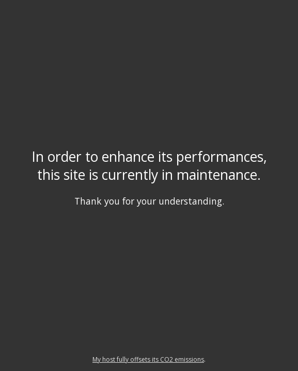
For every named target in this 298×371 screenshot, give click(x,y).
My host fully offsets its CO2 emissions (148, 359)
